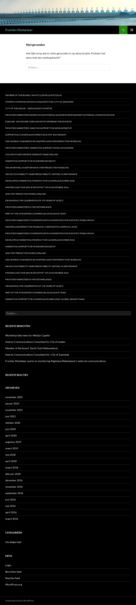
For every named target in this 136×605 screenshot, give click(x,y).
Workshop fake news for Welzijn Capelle (27, 335)
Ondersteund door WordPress (19, 600)
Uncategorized (13, 541)
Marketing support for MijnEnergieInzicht (30, 161)
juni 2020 (10, 429)
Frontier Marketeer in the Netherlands (28, 207)
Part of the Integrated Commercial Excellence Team (35, 213)
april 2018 (11, 461)
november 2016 (14, 486)
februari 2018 (13, 473)
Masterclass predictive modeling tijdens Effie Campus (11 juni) (41, 226)
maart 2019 (11, 448)
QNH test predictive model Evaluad (25, 194)
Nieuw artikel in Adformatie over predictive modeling (37, 167)
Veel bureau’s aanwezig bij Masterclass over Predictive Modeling (43, 141)
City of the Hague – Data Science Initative (28, 108)
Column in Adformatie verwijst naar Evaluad (31, 154)
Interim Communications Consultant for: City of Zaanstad (39, 101)
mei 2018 (10, 454)
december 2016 (13, 480)
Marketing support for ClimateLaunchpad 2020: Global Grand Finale (45, 299)
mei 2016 (10, 505)
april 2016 (11, 512)
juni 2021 (10, 416)
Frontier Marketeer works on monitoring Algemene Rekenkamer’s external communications (60, 115)
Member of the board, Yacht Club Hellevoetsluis (33, 95)
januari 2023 (12, 403)
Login (8, 565)
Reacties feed (12, 578)
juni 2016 (10, 499)
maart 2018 (11, 467)
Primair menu (132, 30)
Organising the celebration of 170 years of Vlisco (34, 200)
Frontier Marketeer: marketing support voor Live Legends (39, 147)
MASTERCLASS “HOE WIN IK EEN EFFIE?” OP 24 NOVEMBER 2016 (37, 187)
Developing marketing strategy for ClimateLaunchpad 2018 (40, 180)
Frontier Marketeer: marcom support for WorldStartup (38, 128)
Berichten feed (13, 571)
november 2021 (14, 409)
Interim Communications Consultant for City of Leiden (35, 341)
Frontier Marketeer (19, 30)
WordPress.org (13, 584)
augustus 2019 (13, 441)
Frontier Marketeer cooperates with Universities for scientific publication (49, 220)
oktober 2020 (12, 422)
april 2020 (11, 435)
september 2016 (14, 493)
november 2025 (14, 397)
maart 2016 (11, 518)
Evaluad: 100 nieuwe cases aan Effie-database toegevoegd (38, 121)
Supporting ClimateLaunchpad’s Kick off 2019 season (35, 134)
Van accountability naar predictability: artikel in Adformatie (41, 174)
